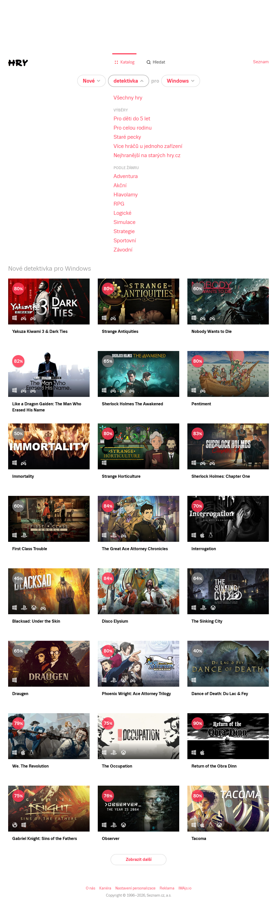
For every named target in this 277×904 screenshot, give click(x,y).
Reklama (166, 888)
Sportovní (124, 240)
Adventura (124, 176)
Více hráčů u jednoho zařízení (147, 146)
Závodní (122, 250)
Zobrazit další (138, 859)
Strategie (123, 231)
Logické (122, 213)
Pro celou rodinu (131, 128)
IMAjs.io (183, 888)
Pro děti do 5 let (131, 118)
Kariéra (106, 888)
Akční (119, 185)
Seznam (261, 62)
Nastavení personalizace (135, 888)
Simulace (123, 222)
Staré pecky (126, 137)
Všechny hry (127, 98)
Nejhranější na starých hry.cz (145, 155)
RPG (118, 204)
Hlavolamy (125, 194)
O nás (91, 888)
